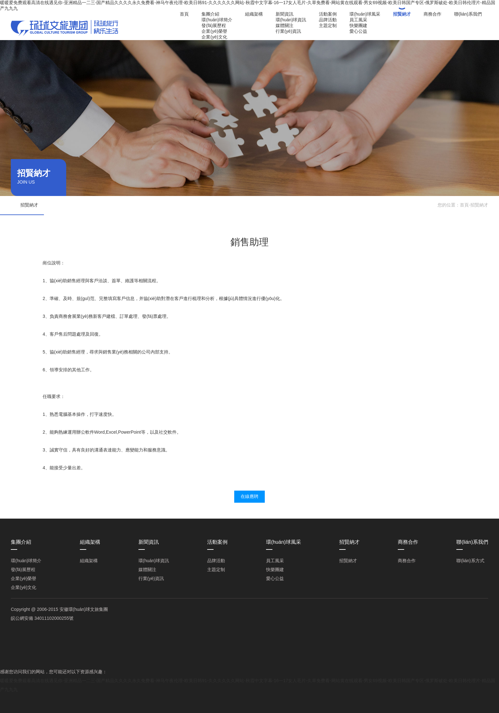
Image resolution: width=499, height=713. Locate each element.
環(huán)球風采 (364, 14)
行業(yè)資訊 (288, 31)
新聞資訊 (284, 14)
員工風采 (358, 19)
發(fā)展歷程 (213, 25)
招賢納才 (402, 14)
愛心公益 (358, 31)
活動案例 (328, 14)
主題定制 (328, 25)
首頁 (184, 14)
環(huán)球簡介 (216, 19)
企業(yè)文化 (214, 36)
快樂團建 (358, 25)
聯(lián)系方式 (470, 560)
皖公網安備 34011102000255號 (42, 618)
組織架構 (254, 14)
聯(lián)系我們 (468, 14)
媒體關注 (284, 25)
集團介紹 (210, 14)
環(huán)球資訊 (291, 19)
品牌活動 (328, 19)
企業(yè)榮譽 (214, 31)
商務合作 (432, 14)
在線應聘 (249, 496)
